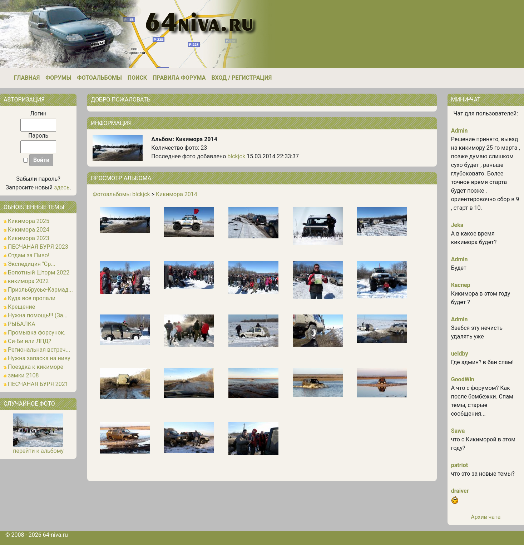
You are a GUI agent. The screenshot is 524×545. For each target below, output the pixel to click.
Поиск (137, 77)
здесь (61, 187)
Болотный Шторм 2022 (38, 272)
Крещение (21, 306)
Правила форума (179, 77)
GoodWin (462, 379)
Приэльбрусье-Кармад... (40, 289)
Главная (27, 77)
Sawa (458, 430)
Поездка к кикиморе (35, 366)
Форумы (58, 77)
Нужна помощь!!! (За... (38, 315)
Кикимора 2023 (28, 238)
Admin (459, 130)
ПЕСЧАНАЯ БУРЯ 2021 (38, 384)
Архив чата (485, 517)
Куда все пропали (31, 298)
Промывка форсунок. (36, 332)
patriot (459, 465)
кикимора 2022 (28, 281)
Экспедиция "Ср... (31, 264)
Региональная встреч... (39, 349)
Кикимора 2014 (176, 194)
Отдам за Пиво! (28, 255)
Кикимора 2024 (28, 229)
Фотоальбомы (99, 77)
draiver (460, 490)
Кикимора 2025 (28, 221)
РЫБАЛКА (21, 324)
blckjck (236, 156)
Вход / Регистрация (241, 77)
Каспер (460, 285)
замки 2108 (23, 375)
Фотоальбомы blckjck (121, 194)
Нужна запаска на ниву (39, 358)
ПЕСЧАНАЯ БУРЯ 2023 (38, 246)
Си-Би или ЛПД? (29, 341)
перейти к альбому (38, 450)
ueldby (459, 353)
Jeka (457, 225)
